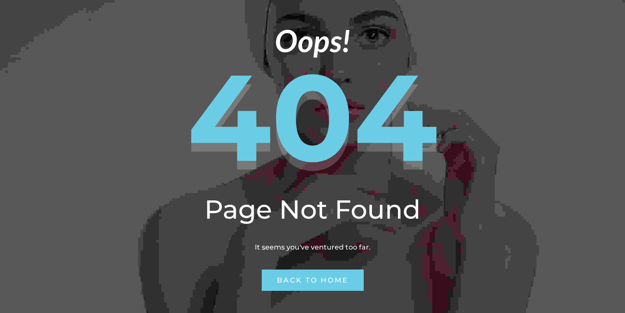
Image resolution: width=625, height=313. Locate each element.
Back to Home (313, 280)
